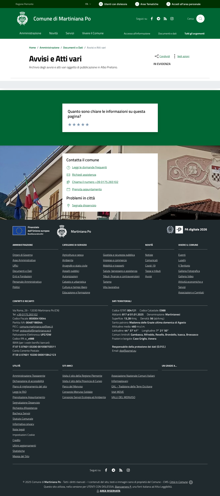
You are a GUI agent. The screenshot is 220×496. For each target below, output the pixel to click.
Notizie (149, 255)
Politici (16, 287)
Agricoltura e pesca (73, 255)
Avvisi (148, 276)
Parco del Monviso (72, 386)
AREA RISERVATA (108, 491)
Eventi (182, 255)
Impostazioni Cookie (24, 435)
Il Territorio (184, 266)
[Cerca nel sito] (200, 19)
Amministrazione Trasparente (29, 376)
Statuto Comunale (23, 419)
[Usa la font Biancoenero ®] (113, 4)
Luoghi (182, 260)
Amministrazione (49, 47)
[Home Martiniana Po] (53, 19)
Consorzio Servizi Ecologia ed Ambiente (84, 397)
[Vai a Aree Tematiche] (146, 4)
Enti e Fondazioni (22, 276)
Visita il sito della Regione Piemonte (82, 376)
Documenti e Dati (73, 47)
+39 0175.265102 (27, 314)
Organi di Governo (23, 255)
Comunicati (151, 260)
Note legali (19, 429)
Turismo (107, 282)
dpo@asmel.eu (127, 351)
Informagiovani (119, 381)
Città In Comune (179, 482)
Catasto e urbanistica (74, 282)
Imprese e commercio (115, 260)
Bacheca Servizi (21, 413)
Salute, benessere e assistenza (120, 271)
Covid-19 (150, 266)
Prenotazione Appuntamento (29, 397)
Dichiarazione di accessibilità (28, 381)
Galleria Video (185, 276)
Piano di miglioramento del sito (30, 386)
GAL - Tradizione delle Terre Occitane (131, 386)
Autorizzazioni (70, 276)
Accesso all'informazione (137, 33)
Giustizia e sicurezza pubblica (119, 255)
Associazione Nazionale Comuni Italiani (133, 376)
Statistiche (19, 451)
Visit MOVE (117, 392)
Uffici (15, 266)
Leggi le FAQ (20, 392)
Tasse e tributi (153, 271)
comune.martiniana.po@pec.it (36, 326)
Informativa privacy (23, 424)
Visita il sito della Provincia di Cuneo (82, 381)
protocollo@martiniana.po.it (35, 330)
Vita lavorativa (111, 287)
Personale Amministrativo (27, 282)
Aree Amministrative (24, 260)
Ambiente (67, 260)
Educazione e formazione (76, 292)
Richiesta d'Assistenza (25, 408)
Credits (16, 440)
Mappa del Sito (21, 456)
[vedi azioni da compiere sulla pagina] (180, 56)
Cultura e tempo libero (74, 287)
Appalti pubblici (70, 271)
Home (32, 47)
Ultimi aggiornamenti (24, 445)
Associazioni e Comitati (191, 292)
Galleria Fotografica (189, 271)
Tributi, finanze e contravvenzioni (121, 276)
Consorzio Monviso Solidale (77, 392)
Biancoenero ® (123, 487)
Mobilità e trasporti (113, 266)
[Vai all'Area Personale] (183, 4)
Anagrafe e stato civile (74, 266)
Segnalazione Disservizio (26, 402)
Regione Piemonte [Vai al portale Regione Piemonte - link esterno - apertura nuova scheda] (24, 4)
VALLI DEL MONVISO (123, 397)
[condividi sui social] (162, 56)
